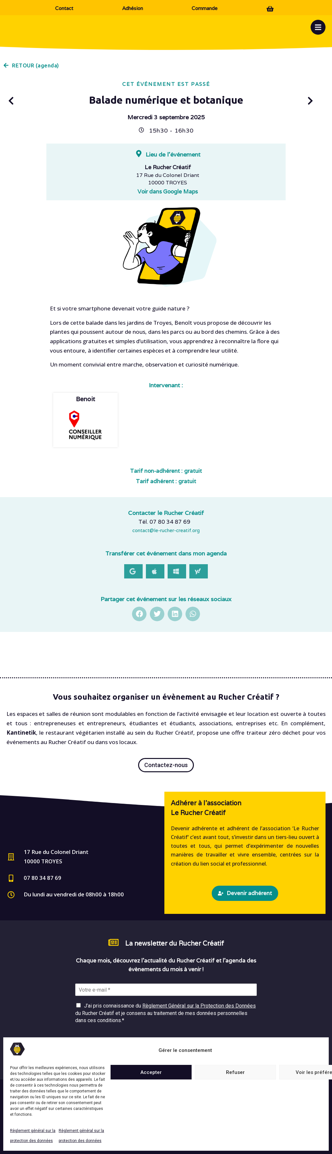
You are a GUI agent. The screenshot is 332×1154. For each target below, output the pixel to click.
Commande (205, 8)
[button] (133, 571)
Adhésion (132, 8)
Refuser (235, 1072)
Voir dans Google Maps (167, 191)
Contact (64, 8)
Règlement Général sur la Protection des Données (199, 1006)
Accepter (151, 1072)
